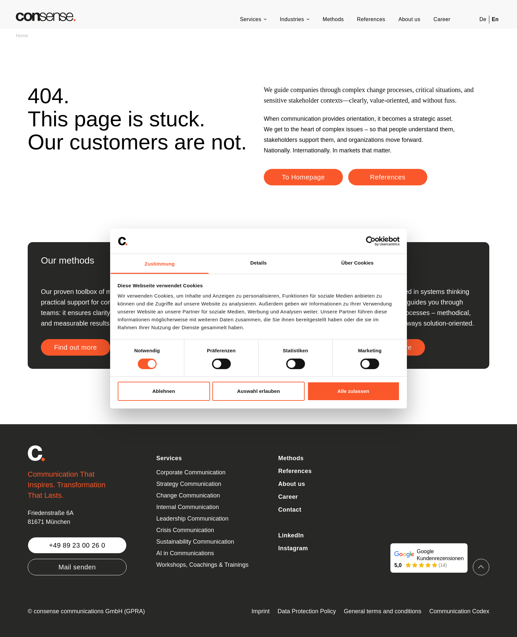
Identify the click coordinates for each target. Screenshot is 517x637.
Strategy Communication (188, 484)
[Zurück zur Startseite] (46, 17)
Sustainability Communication (195, 541)
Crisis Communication (185, 530)
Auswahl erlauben (258, 391)
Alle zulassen (353, 391)
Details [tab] (258, 263)
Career (442, 19)
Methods (333, 19)
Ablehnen (163, 391)
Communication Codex (459, 611)
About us (409, 19)
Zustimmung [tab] (160, 264)
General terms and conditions (382, 611)
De (482, 19)
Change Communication (188, 495)
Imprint (261, 611)
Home (22, 35)
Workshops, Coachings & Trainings (202, 564)
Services (250, 19)
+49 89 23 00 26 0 (77, 545)
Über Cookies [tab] (357, 263)
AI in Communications (185, 553)
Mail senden (77, 567)
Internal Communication (187, 507)
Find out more (75, 347)
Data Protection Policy (307, 611)
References (371, 19)
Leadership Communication (192, 518)
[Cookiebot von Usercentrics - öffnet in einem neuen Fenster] (371, 241)
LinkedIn (291, 535)
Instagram (293, 548)
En (495, 19)
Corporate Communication (191, 472)
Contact (289, 509)
